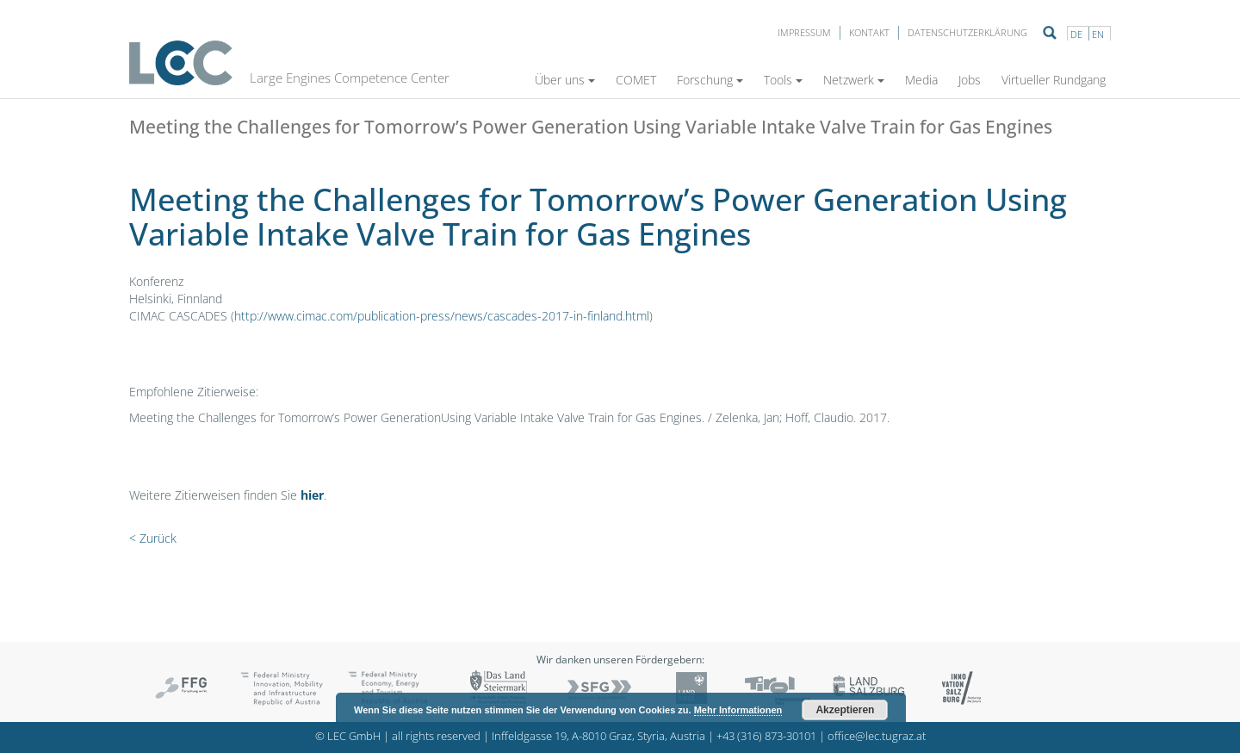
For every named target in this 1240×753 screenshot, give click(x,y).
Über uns (565, 80)
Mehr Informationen (738, 710)
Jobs (969, 80)
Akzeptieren (844, 710)
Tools (783, 80)
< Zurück (153, 538)
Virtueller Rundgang (1053, 80)
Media (921, 80)
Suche (1050, 33)
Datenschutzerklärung (967, 32)
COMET (636, 80)
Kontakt (869, 32)
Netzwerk (853, 80)
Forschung (710, 80)
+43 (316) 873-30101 (766, 736)
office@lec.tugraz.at (877, 736)
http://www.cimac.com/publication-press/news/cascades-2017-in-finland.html (441, 316)
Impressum (804, 32)
